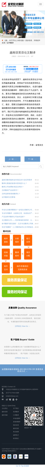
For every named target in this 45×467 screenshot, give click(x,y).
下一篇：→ (32, 159)
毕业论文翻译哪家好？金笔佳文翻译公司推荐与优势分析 (18, 210)
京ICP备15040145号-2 (9, 451)
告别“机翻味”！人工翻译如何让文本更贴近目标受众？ (18, 227)
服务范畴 (5, 415)
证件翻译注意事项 (8, 197)
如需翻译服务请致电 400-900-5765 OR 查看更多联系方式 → (22, 370)
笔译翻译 (16, 412)
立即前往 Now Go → (22, 326)
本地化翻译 (16, 418)
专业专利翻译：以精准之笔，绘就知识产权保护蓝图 (18, 213)
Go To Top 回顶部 (22, 466)
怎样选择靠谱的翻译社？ (11, 194)
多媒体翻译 (16, 422)
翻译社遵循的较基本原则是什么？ (14, 183)
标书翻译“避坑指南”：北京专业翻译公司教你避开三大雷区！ (18, 224)
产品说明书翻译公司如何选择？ (13, 217)
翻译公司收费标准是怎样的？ (13, 187)
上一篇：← (13, 159)
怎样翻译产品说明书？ (10, 190)
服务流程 (16, 428)
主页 (3, 43)
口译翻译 (16, 415)
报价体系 (16, 425)
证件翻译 (10, 43)
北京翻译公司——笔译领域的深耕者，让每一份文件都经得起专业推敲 (18, 220)
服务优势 (5, 412)
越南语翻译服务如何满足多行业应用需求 (17, 180)
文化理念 (5, 408)
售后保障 (16, 432)
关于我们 (16, 408)
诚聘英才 (16, 435)
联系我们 (16, 438)
